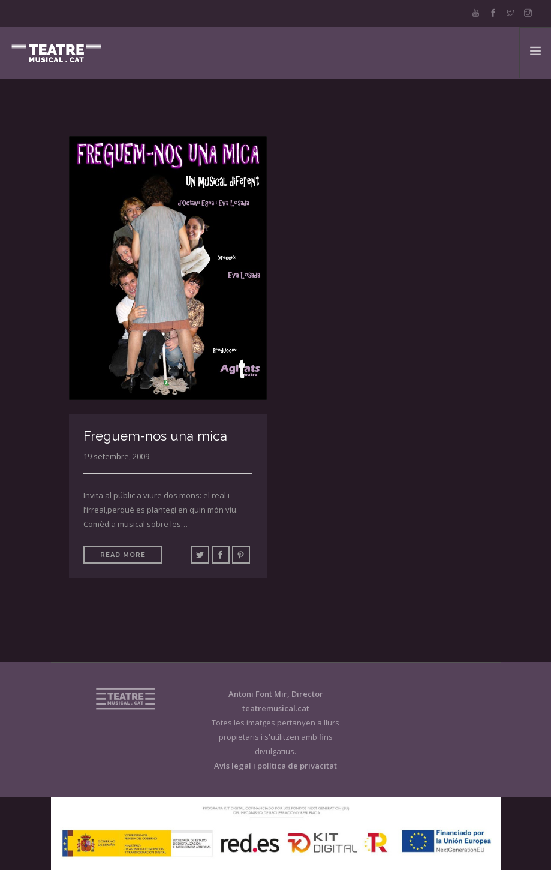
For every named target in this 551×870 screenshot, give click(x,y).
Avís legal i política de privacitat (275, 765)
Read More (123, 555)
